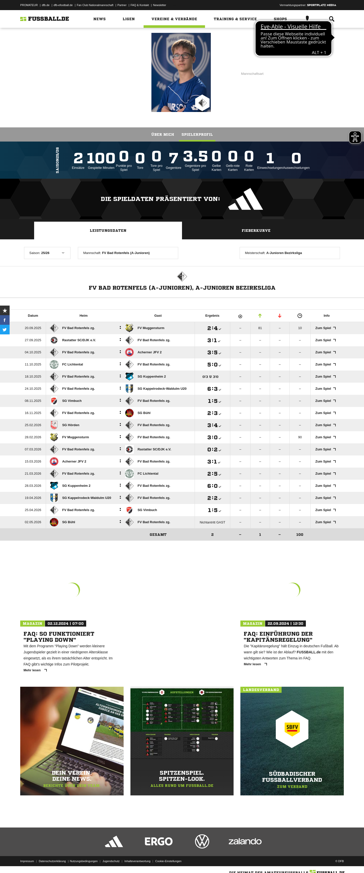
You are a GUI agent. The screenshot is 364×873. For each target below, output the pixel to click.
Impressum (27, 861)
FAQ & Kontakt (140, 5)
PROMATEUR (29, 5)
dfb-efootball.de (63, 5)
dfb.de (46, 5)
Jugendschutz (111, 861)
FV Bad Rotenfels (103, 72)
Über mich (162, 134)
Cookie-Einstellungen (168, 861)
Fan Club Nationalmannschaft (95, 5)
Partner (122, 5)
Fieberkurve (256, 230)
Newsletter (159, 5)
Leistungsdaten (108, 230)
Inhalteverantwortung (137, 861)
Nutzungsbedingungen (84, 861)
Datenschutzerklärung (52, 861)
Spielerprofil (197, 134)
